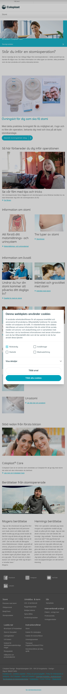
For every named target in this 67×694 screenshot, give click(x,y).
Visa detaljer (11, 361)
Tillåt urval (33, 370)
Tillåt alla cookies (33, 378)
